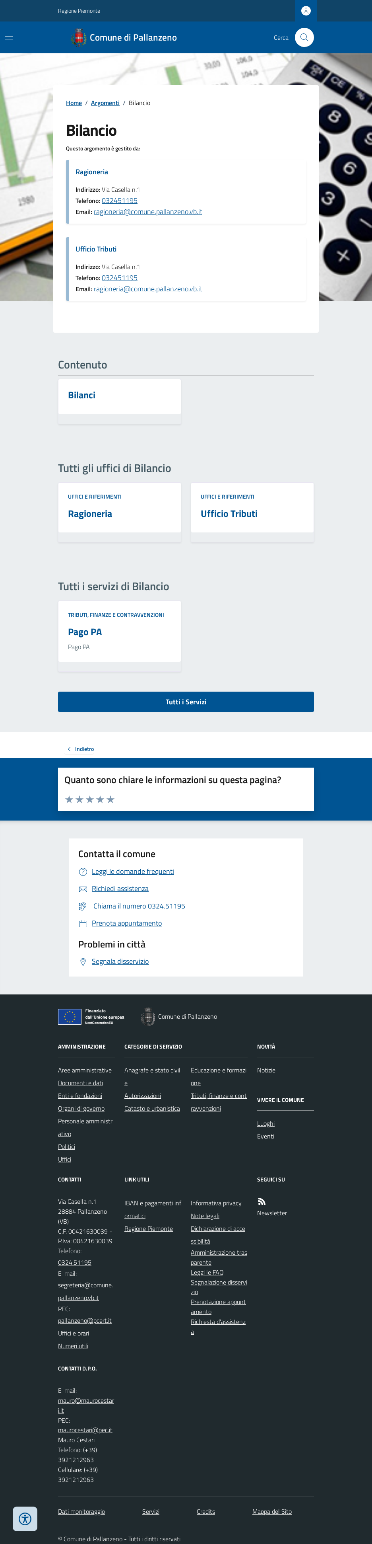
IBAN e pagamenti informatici (152, 1209)
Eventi (265, 1136)
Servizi (150, 1511)
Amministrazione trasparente (219, 1257)
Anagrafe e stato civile (152, 1076)
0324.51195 (74, 1262)
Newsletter (272, 1213)
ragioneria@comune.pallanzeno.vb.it (148, 211)
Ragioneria (92, 171)
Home (74, 102)
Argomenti (105, 102)
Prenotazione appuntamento (218, 1306)
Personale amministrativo (85, 1127)
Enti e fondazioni (80, 1095)
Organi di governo (81, 1108)
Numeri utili (73, 1346)
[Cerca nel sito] (301, 37)
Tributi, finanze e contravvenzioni (116, 614)
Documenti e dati (80, 1083)
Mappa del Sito (272, 1511)
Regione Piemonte (79, 10)
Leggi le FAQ (207, 1272)
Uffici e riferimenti (95, 496)
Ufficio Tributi (96, 249)
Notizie (266, 1070)
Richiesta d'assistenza (218, 1326)
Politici (66, 1146)
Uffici (64, 1159)
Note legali (205, 1215)
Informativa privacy (216, 1203)
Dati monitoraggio (81, 1511)
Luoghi (266, 1123)
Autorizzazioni (142, 1095)
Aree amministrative (85, 1070)
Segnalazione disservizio (219, 1287)
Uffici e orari (73, 1333)
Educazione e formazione (218, 1076)
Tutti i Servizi (186, 701)
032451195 (120, 200)
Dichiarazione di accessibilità (218, 1235)
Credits (206, 1511)
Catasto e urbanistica (152, 1108)
